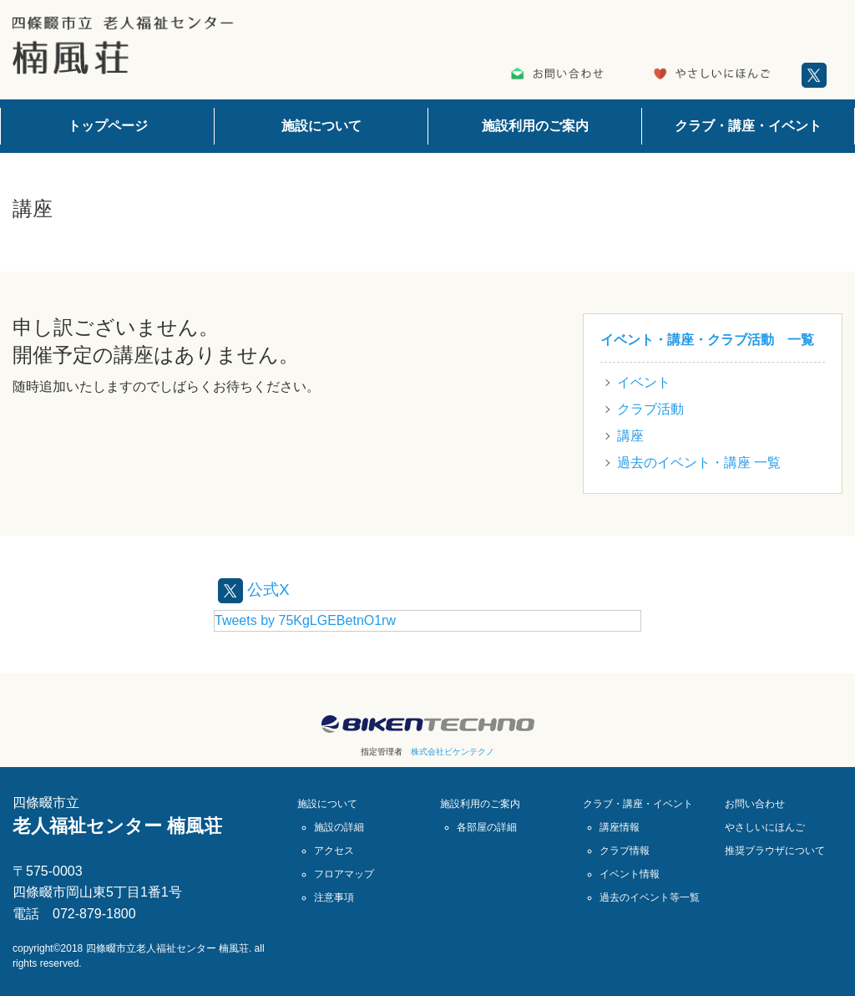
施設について (321, 126)
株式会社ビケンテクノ (452, 751)
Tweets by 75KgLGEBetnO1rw (305, 620)
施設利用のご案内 (535, 126)
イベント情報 (630, 874)
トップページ (108, 126)
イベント (643, 382)
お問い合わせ (755, 804)
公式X (255, 589)
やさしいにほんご (765, 827)
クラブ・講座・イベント (748, 126)
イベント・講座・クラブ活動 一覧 (707, 340)
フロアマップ (344, 874)
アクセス (334, 850)
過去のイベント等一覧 (650, 897)
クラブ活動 (650, 409)
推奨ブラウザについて (775, 850)
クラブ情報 (625, 850)
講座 (630, 436)
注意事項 (334, 897)
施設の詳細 (339, 827)
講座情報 (620, 827)
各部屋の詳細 (487, 827)
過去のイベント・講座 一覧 (699, 462)
